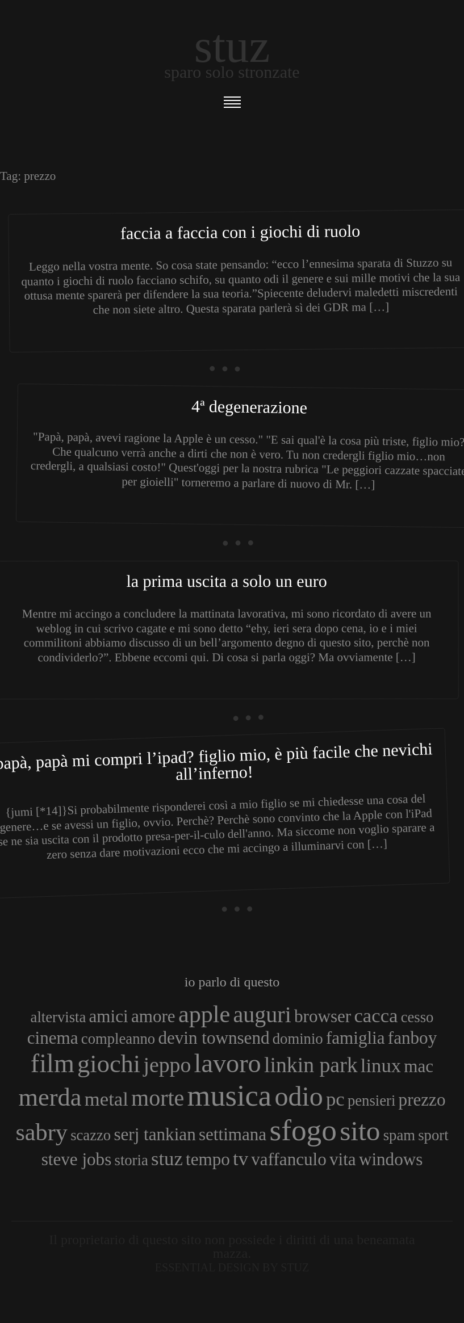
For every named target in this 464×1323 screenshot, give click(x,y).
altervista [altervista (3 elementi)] (58, 1017)
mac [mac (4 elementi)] (418, 1066)
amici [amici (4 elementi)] (108, 1016)
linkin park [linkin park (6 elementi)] (311, 1065)
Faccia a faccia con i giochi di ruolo (240, 231)
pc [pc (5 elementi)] (335, 1099)
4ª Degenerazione (249, 406)
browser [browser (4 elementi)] (322, 1016)
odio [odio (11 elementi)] (298, 1096)
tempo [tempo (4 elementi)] (208, 1159)
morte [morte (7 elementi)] (157, 1098)
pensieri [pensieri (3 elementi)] (371, 1100)
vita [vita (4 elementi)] (342, 1159)
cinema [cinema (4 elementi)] (52, 1038)
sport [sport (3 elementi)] (433, 1135)
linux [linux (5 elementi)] (381, 1065)
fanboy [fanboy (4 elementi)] (412, 1038)
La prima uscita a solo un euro (226, 581)
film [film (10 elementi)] (52, 1063)
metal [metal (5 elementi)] (106, 1099)
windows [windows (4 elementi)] (391, 1159)
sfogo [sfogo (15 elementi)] (303, 1130)
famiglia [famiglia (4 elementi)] (355, 1038)
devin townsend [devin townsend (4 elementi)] (213, 1038)
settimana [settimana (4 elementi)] (232, 1134)
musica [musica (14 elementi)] (229, 1095)
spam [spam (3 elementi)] (399, 1135)
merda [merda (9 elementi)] (50, 1097)
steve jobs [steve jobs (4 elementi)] (76, 1159)
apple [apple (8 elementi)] (204, 1014)
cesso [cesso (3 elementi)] (417, 1017)
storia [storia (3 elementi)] (131, 1160)
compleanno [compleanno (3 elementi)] (118, 1038)
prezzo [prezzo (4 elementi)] (422, 1100)
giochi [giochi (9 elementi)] (108, 1063)
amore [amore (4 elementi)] (153, 1016)
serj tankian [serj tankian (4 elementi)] (154, 1134)
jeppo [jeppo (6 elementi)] (167, 1065)
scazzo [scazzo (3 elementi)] (90, 1135)
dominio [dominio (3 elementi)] (298, 1038)
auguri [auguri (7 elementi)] (262, 1014)
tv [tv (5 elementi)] (240, 1158)
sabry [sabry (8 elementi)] (41, 1132)
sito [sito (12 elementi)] (360, 1130)
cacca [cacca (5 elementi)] (376, 1015)
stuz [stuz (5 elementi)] (167, 1158)
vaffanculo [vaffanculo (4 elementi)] (288, 1159)
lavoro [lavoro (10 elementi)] (227, 1063)
